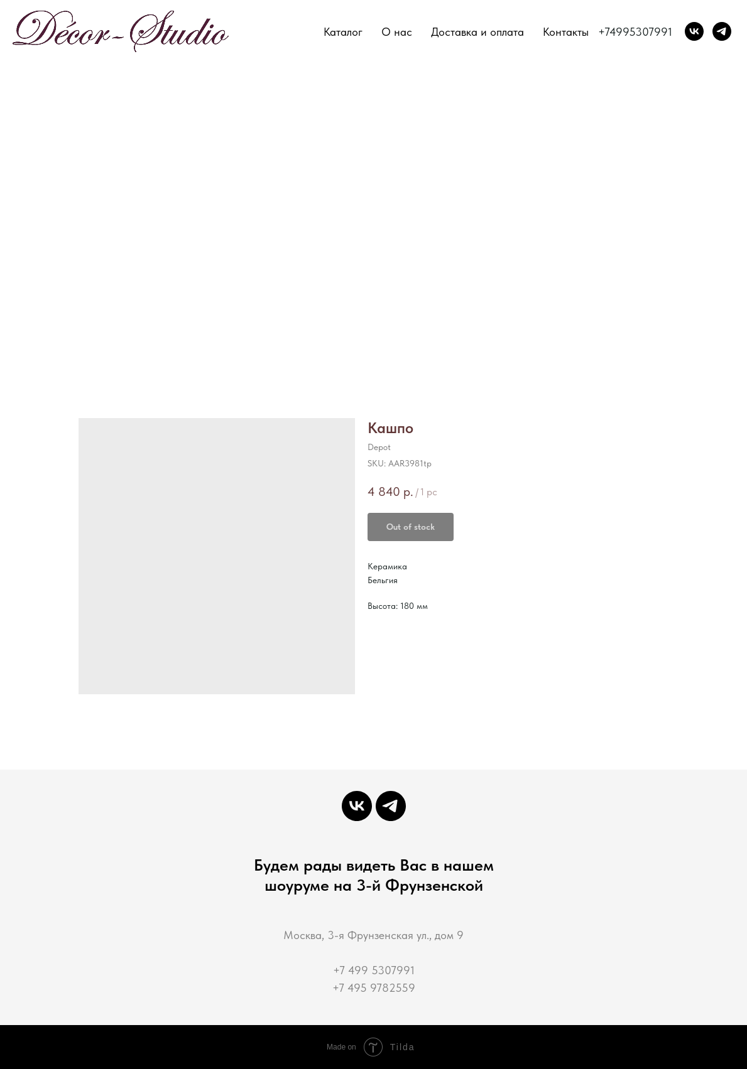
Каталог (343, 31)
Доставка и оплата (477, 31)
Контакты (566, 31)
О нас (396, 31)
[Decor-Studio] (721, 31)
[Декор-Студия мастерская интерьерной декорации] (694, 31)
